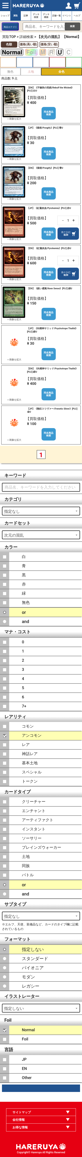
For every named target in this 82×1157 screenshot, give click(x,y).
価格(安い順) (49, 44)
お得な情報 (20, 1127)
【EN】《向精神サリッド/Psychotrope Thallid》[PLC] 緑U (52, 370)
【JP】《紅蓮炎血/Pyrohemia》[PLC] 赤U (49, 208)
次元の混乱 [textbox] (14, 535)
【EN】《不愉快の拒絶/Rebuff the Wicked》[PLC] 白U (50, 89)
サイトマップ (21, 1112)
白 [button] (8, 62)
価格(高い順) (28, 44)
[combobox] (41, 511)
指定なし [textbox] (12, 511)
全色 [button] (61, 71)
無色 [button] (10, 71)
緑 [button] (74, 62)
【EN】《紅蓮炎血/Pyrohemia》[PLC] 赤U (49, 248)
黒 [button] (41, 62)
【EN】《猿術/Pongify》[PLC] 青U (45, 168)
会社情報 (18, 1119)
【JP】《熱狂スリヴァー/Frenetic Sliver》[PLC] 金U (52, 410)
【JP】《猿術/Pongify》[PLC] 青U (45, 127)
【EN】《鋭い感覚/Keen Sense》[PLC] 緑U (49, 288)
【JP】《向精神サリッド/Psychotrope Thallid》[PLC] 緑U (52, 330)
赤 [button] (57, 62)
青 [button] (24, 62)
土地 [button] (31, 71)
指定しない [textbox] (14, 1008)
